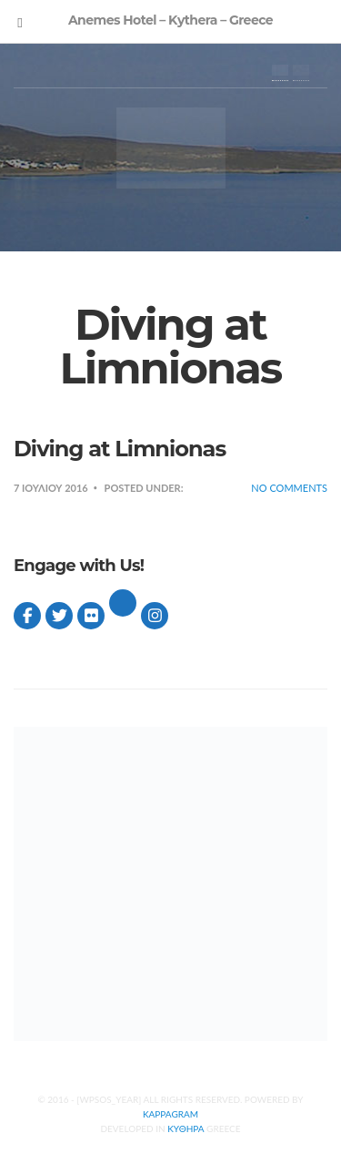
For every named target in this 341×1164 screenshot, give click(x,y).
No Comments (289, 488)
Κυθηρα (185, 1128)
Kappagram (170, 1113)
